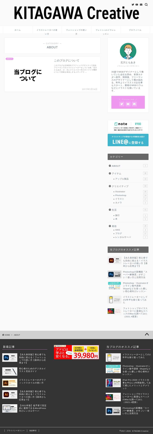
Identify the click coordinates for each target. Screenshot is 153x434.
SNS (131, 229)
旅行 (131, 215)
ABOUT (130, 165)
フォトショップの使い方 (76, 31)
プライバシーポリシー (16, 430)
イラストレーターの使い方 (47, 31)
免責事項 (33, 430)
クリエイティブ (130, 185)
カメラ (131, 202)
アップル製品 (131, 178)
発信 (130, 225)
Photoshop (131, 195)
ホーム (18, 30)
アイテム (130, 173)
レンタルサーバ (131, 237)
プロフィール (135, 30)
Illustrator (131, 191)
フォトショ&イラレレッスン (106, 31)
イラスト (131, 198)
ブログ (131, 233)
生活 (130, 209)
